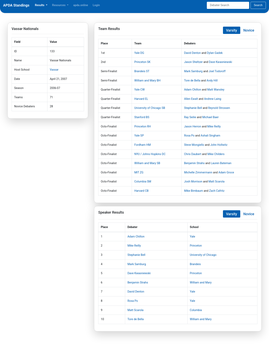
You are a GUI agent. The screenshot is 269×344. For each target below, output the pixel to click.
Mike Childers (216, 154)
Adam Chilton (192, 89)
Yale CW (139, 89)
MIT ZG (138, 172)
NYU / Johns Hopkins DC (149, 154)
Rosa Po (189, 135)
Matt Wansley (215, 89)
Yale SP (139, 135)
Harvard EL (141, 99)
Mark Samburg (193, 71)
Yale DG (139, 53)
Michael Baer (210, 117)
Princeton (196, 245)
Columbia (196, 310)
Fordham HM (142, 145)
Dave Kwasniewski (220, 62)
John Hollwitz (218, 145)
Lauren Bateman (221, 163)
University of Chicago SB (149, 108)
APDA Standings (16, 5)
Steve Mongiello (194, 145)
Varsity (231, 30)
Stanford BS (141, 117)
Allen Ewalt (191, 99)
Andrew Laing (212, 99)
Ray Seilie (190, 117)
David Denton (192, 53)
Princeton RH (142, 126)
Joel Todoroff (217, 71)
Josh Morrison (193, 181)
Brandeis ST (141, 71)
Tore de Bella (192, 80)
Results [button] (40, 5)
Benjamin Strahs (194, 163)
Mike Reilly (214, 126)
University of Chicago (203, 255)
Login (96, 5)
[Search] (228, 5)
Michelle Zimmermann (198, 172)
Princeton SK (142, 62)
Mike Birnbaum (193, 191)
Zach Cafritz (217, 191)
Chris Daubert (192, 154)
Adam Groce (226, 172)
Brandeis (195, 264)
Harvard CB (141, 191)
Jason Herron (192, 126)
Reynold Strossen (219, 108)
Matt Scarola (216, 181)
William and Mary (201, 282)
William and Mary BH (147, 80)
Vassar (54, 69)
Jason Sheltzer (193, 62)
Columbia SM (142, 181)
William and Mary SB (147, 163)
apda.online (80, 5)
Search (258, 5)
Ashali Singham (210, 135)
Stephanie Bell (193, 108)
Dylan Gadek (215, 53)
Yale (192, 236)
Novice (248, 30)
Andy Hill (212, 80)
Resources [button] (59, 5)
